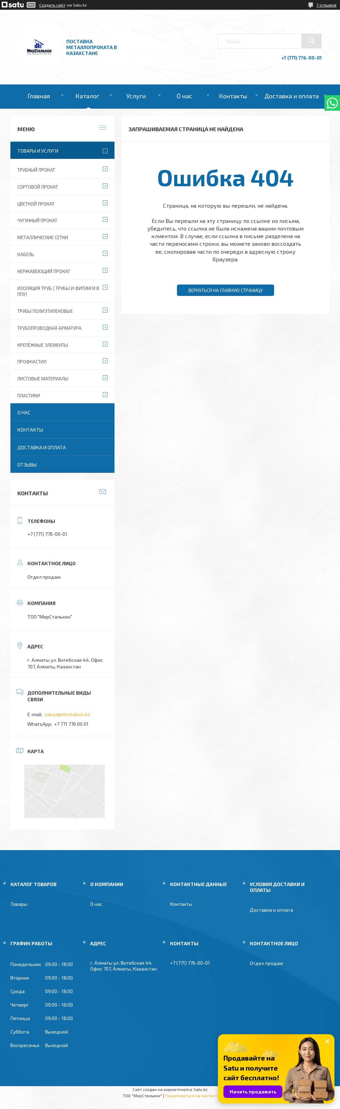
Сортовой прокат (37, 187)
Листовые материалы (42, 378)
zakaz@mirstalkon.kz (67, 714)
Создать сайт (52, 4)
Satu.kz (200, 1089)
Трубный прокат (36, 170)
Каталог (87, 96)
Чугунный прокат (37, 220)
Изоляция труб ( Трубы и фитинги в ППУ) (58, 291)
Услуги (136, 96)
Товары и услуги (37, 151)
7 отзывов (326, 4)
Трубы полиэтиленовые (45, 311)
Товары (18, 904)
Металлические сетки (42, 237)
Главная (38, 96)
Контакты (233, 96)
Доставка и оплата (291, 96)
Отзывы (27, 465)
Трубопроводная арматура (49, 328)
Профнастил (31, 361)
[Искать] (311, 41)
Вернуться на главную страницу (225, 290)
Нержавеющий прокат (43, 271)
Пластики (28, 395)
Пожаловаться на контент (191, 1095)
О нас (184, 96)
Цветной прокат (35, 204)
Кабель (25, 254)
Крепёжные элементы (42, 345)
